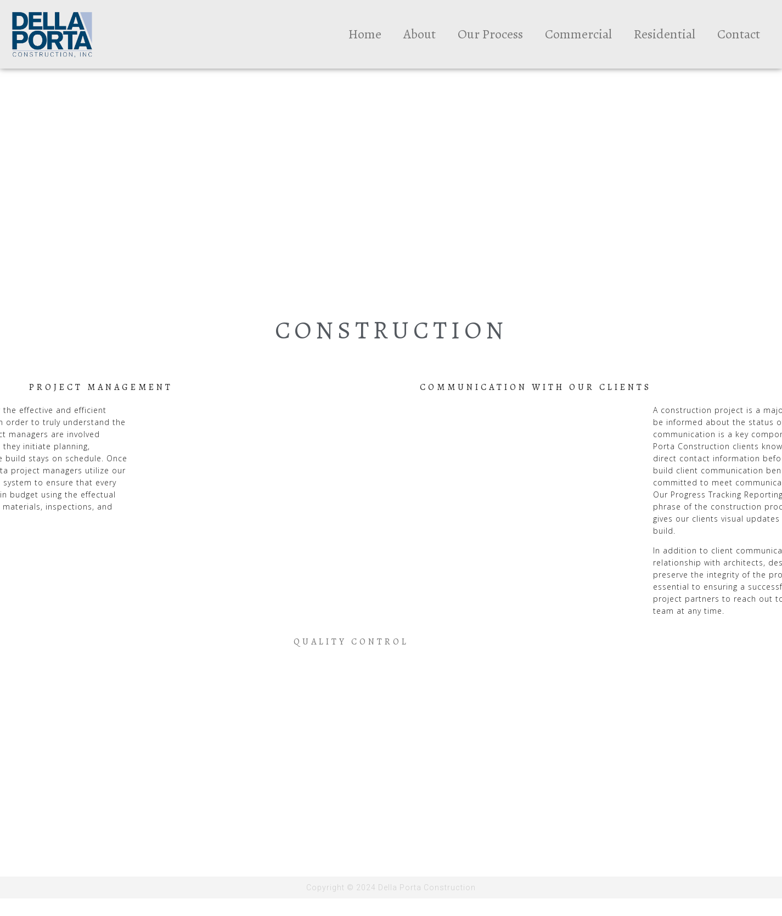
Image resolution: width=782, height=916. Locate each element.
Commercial (578, 34)
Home (364, 34)
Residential (664, 34)
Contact (738, 34)
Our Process (490, 34)
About (419, 34)
